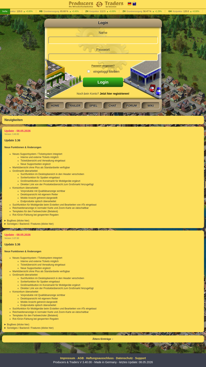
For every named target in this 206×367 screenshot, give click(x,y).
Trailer (74, 105)
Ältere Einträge (101, 338)
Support (140, 358)
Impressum (67, 358)
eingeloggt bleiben (105, 71)
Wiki (151, 105)
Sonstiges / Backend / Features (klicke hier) (30, 223)
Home (55, 105)
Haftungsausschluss (100, 358)
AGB (80, 358)
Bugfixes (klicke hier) (18, 220)
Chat (112, 105)
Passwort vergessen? (103, 65)
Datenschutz (124, 358)
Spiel (93, 105)
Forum (132, 105)
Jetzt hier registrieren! (114, 93)
